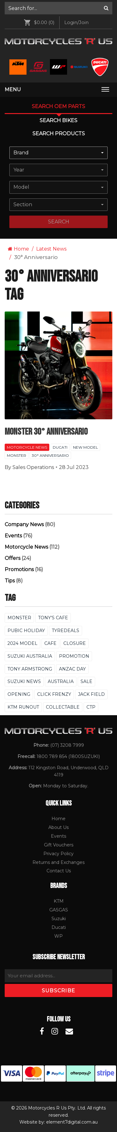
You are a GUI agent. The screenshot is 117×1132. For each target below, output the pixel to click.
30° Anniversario (50, 455)
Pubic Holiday (26, 630)
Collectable (63, 707)
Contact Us (58, 871)
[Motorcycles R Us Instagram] (54, 1031)
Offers (12, 558)
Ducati (60, 447)
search (58, 222)
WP (58, 936)
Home (18, 249)
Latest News (51, 249)
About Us (58, 827)
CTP (90, 707)
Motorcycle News (27, 447)
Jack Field (91, 694)
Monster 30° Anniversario (46, 431)
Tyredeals (65, 630)
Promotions (19, 569)
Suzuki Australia (29, 656)
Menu (13, 89)
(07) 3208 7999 (67, 745)
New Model (85, 447)
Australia (61, 681)
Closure (74, 643)
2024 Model (22, 643)
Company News (24, 524)
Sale (86, 681)
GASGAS (58, 910)
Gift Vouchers (58, 845)
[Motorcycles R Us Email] (69, 1031)
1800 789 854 (52, 756)
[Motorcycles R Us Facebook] (42, 1031)
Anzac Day (72, 669)
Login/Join (76, 22)
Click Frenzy (54, 694)
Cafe (50, 643)
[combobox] (58, 153)
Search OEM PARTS (58, 106)
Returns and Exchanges (58, 862)
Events (13, 536)
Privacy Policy (58, 853)
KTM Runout (23, 707)
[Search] (106, 8)
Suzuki (58, 918)
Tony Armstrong (29, 669)
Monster (16, 455)
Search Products (58, 134)
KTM (59, 901)
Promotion (74, 656)
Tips (10, 581)
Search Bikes (58, 120)
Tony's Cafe (53, 618)
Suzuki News (24, 681)
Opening (18, 694)
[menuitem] (58, 8)
